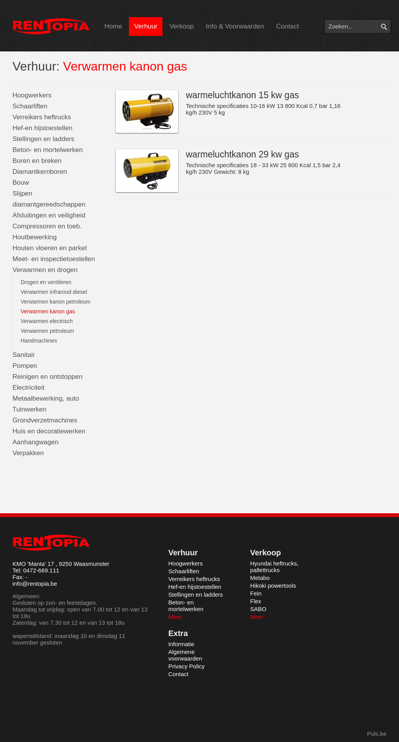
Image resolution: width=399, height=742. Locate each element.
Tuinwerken (29, 409)
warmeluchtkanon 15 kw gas (242, 95)
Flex (255, 601)
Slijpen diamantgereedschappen (48, 199)
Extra (178, 633)
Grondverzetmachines (44, 420)
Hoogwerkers (31, 95)
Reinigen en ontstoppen (47, 376)
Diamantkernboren (39, 171)
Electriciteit (28, 387)
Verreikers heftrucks (41, 117)
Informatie (181, 644)
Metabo (260, 577)
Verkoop (181, 26)
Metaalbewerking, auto (45, 398)
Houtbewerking (34, 237)
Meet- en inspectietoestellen (53, 259)
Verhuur (145, 26)
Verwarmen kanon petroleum (55, 302)
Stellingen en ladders (43, 139)
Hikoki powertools (273, 585)
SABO (258, 609)
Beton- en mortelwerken (47, 150)
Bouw (20, 182)
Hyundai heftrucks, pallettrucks (274, 566)
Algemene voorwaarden (185, 655)
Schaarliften (30, 106)
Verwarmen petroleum (47, 331)
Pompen (24, 365)
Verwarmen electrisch (47, 321)
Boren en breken (37, 160)
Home (113, 26)
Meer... (177, 616)
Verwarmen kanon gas (48, 311)
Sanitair (23, 355)
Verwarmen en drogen (45, 270)
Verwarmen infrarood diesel (54, 292)
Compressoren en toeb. (47, 226)
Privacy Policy (186, 666)
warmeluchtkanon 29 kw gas (242, 154)
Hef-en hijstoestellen (42, 128)
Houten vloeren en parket (49, 248)
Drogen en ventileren (46, 282)
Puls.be (377, 733)
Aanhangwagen (35, 442)
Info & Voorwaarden (235, 26)
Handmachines (39, 340)
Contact (287, 26)
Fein (255, 593)
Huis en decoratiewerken (48, 431)
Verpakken (28, 453)
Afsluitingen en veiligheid (48, 215)
